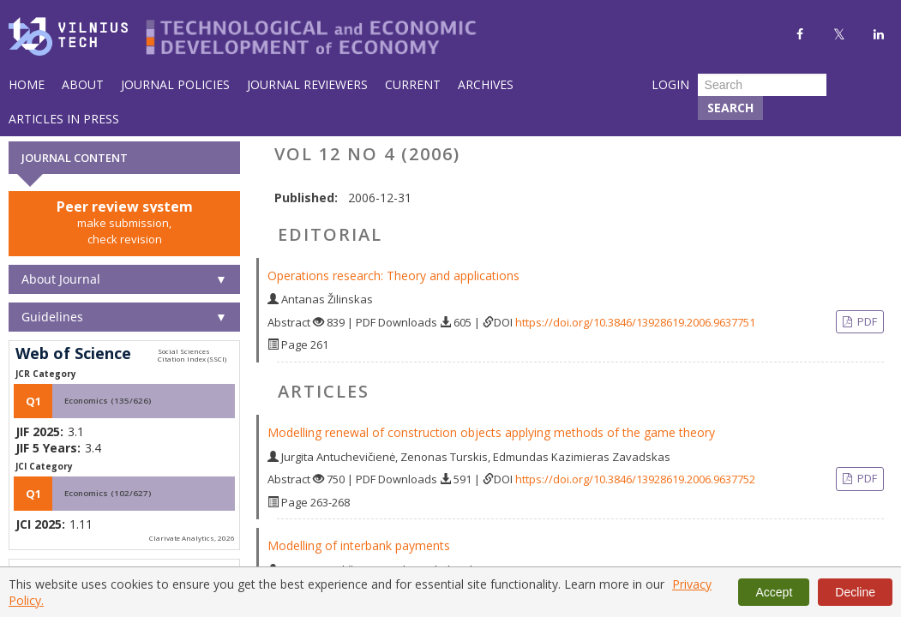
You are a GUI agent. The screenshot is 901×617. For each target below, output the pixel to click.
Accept (773, 592)
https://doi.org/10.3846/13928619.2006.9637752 (635, 479)
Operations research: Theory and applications (393, 275)
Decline (855, 592)
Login (670, 84)
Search (730, 107)
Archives (486, 84)
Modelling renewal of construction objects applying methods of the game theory (491, 432)
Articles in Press (64, 119)
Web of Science (73, 353)
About (83, 84)
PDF (866, 321)
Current (413, 84)
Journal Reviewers (307, 84)
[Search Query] (762, 85)
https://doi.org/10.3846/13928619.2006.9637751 (635, 322)
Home (27, 84)
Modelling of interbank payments (358, 545)
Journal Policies (175, 84)
